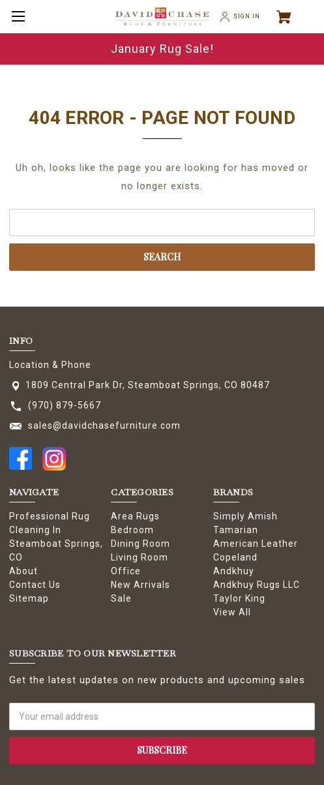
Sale (121, 598)
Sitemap (29, 598)
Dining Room (140, 543)
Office (126, 571)
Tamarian (235, 530)
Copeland (235, 557)
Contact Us (35, 584)
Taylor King (239, 598)
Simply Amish (245, 516)
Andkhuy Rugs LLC (256, 584)
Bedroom (132, 530)
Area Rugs (135, 516)
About (23, 571)
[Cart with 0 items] (289, 16)
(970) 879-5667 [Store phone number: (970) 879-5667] (64, 405)
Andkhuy (233, 571)
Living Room (139, 557)
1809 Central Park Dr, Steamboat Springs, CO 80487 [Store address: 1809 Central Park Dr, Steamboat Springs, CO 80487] (147, 385)
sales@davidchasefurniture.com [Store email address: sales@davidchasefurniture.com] (104, 425)
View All (232, 612)
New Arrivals (140, 584)
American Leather (255, 543)
